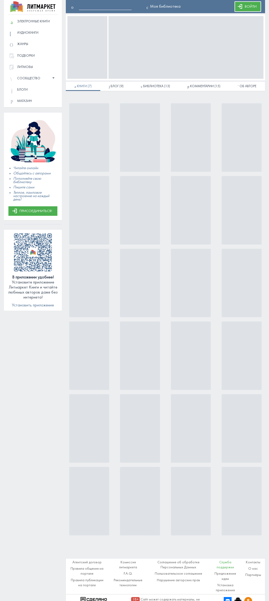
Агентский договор (87, 562)
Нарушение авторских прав (178, 580)
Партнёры (253, 575)
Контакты (253, 562)
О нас (253, 568)
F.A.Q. (128, 573)
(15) (203, 87)
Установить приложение (33, 305)
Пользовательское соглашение (178, 573)
